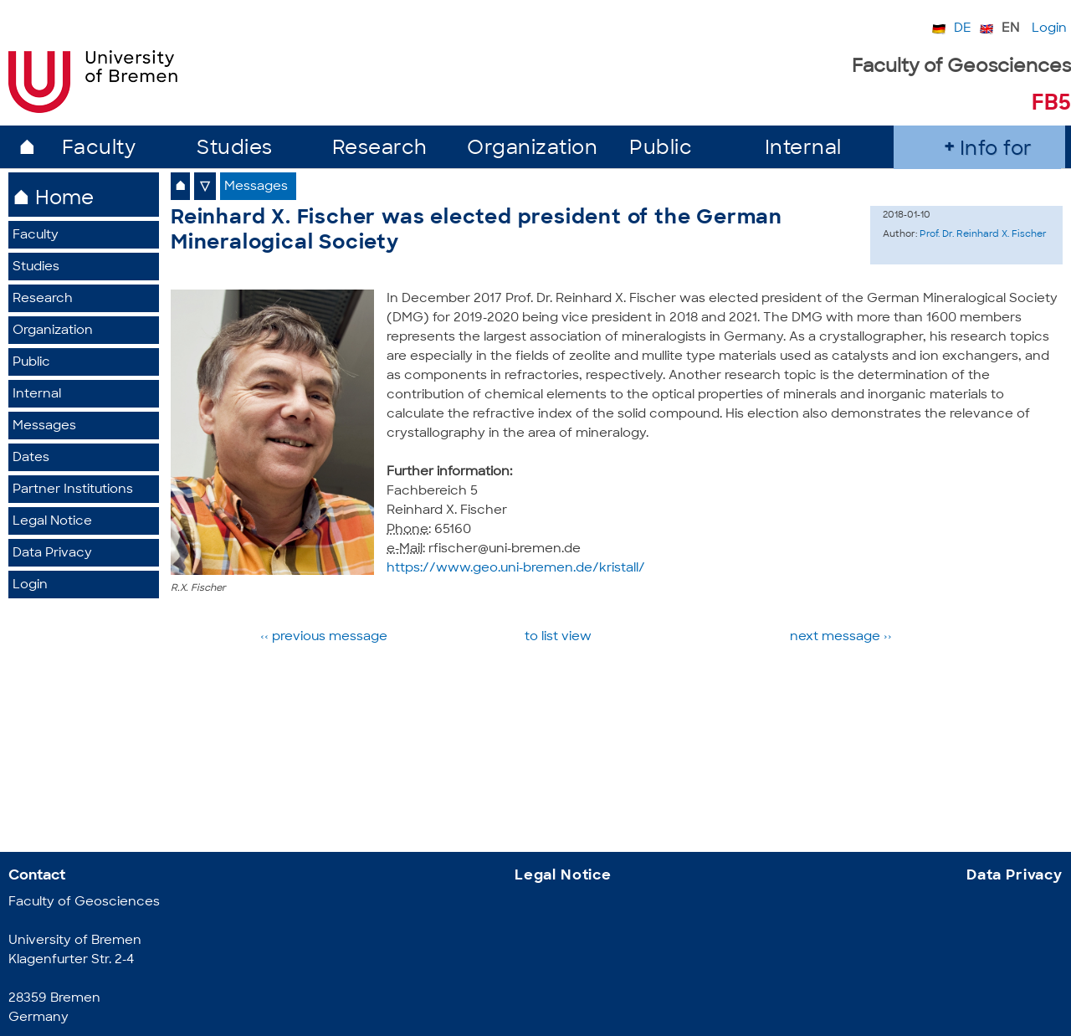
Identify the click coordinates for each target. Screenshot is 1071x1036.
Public (660, 149)
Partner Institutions (73, 490)
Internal (803, 149)
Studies (235, 149)
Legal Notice (52, 521)
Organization (532, 149)
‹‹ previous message (325, 637)
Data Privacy (52, 553)
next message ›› (841, 637)
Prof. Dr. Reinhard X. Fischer (983, 234)
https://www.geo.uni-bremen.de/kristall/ (516, 568)
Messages (44, 426)
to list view (558, 637)
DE (962, 29)
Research (380, 149)
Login (1049, 29)
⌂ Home (53, 199)
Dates (31, 458)
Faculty (99, 149)
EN (1010, 29)
